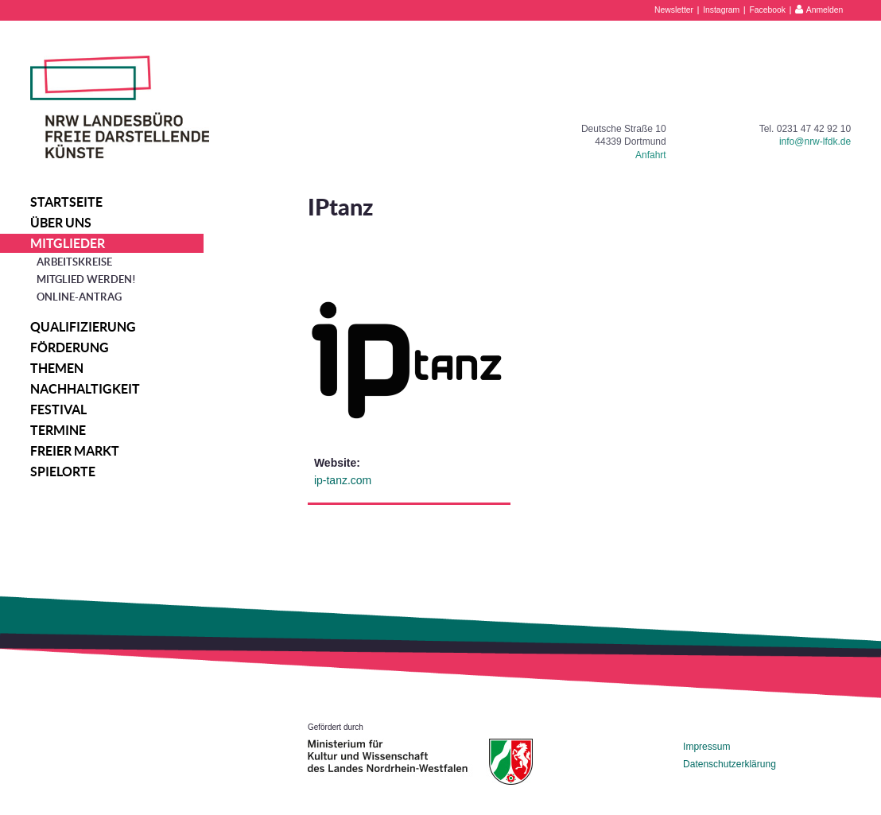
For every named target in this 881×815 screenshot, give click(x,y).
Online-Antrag (79, 297)
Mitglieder (67, 243)
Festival (58, 409)
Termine (58, 430)
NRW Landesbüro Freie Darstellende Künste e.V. (119, 107)
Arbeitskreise (74, 262)
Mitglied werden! (86, 279)
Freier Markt (74, 451)
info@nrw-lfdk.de (815, 141)
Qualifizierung (83, 327)
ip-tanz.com (342, 480)
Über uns (60, 222)
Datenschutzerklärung (729, 764)
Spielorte (62, 471)
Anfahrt (650, 155)
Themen (56, 368)
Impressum (706, 746)
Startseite (66, 202)
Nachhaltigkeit (85, 389)
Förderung (69, 347)
